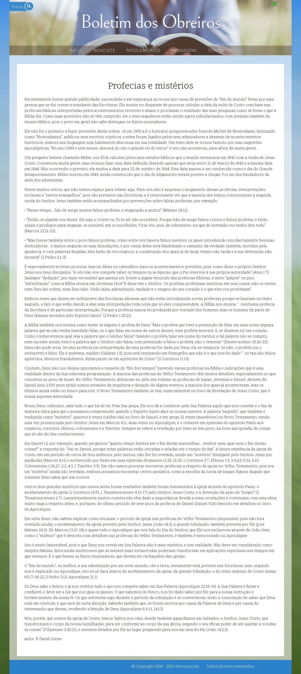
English (284, 3)
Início (75, 50)
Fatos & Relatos (143, 50)
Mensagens (184, 50)
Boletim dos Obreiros (150, 22)
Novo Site (104, 50)
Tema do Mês (222, 50)
